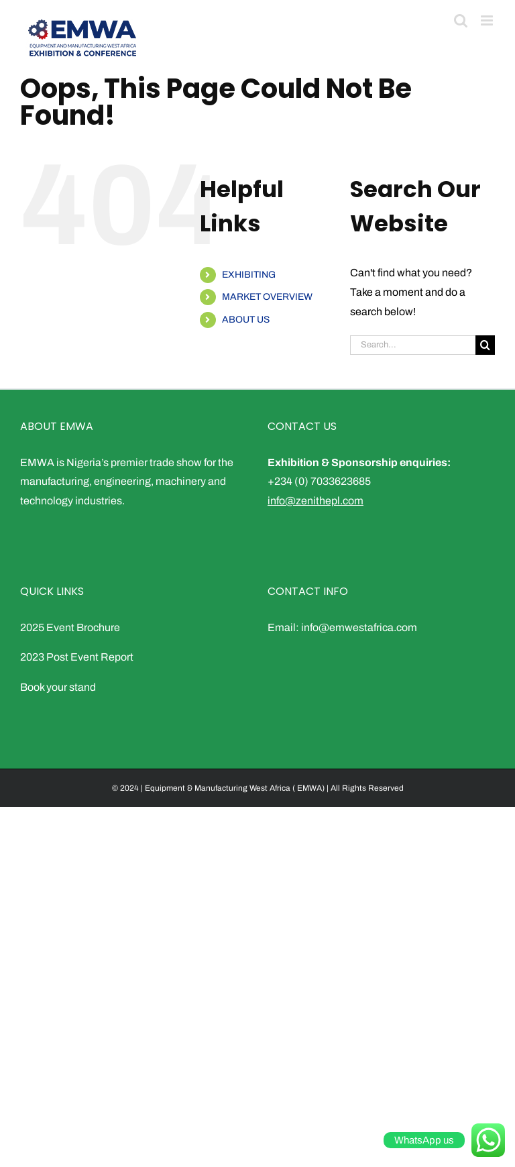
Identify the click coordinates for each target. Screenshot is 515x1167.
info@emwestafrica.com (359, 627)
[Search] (485, 345)
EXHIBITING (249, 275)
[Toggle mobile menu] (488, 20)
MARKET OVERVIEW (267, 297)
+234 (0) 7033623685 (319, 481)
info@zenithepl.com (315, 500)
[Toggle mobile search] (460, 20)
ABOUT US (246, 320)
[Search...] (412, 345)
